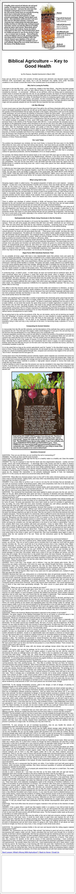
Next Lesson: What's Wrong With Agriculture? (20, 852)
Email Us (55, 852)
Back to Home (45, 852)
